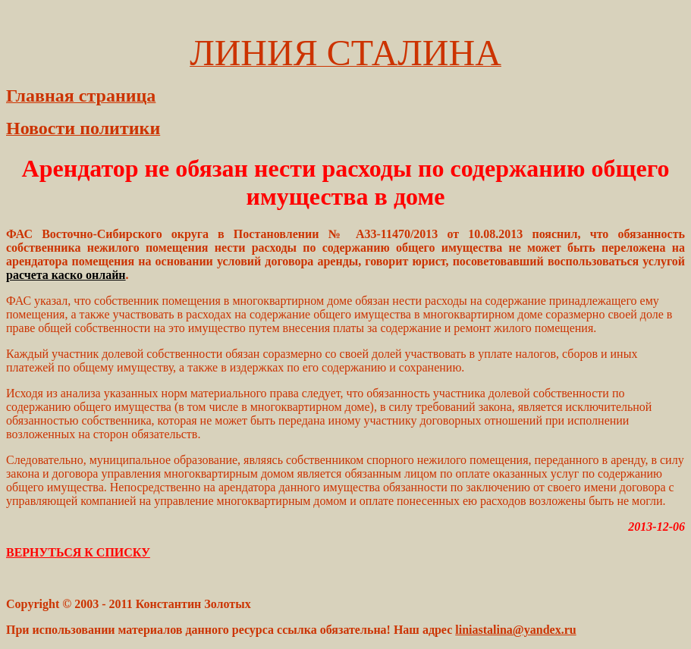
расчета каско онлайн (66, 274)
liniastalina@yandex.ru (515, 629)
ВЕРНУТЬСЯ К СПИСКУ (78, 552)
